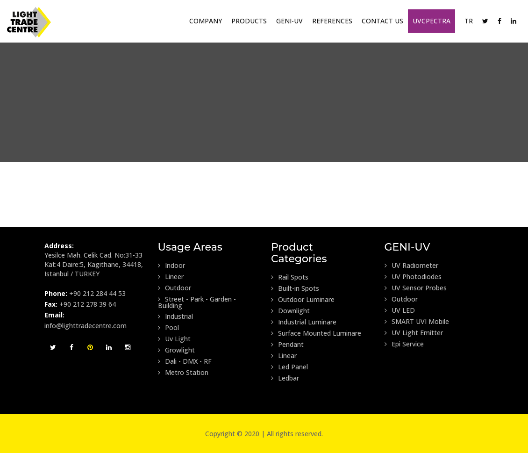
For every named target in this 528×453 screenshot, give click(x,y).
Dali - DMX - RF (185, 361)
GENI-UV (289, 20)
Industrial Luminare (303, 322)
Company (205, 20)
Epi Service (404, 344)
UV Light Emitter (414, 333)
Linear (284, 356)
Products (249, 20)
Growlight (176, 350)
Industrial (175, 316)
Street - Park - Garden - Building (197, 302)
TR (468, 20)
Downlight (290, 311)
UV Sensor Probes (416, 288)
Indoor (171, 265)
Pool (168, 328)
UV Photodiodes (413, 277)
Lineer (171, 277)
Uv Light (174, 339)
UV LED (400, 310)
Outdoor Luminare (303, 299)
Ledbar (285, 378)
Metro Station (183, 372)
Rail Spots (289, 277)
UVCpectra (431, 20)
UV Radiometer (411, 265)
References (332, 20)
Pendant (287, 344)
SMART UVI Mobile (417, 321)
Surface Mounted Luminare (316, 333)
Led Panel (289, 367)
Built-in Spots (295, 288)
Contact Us (382, 20)
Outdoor (174, 288)
